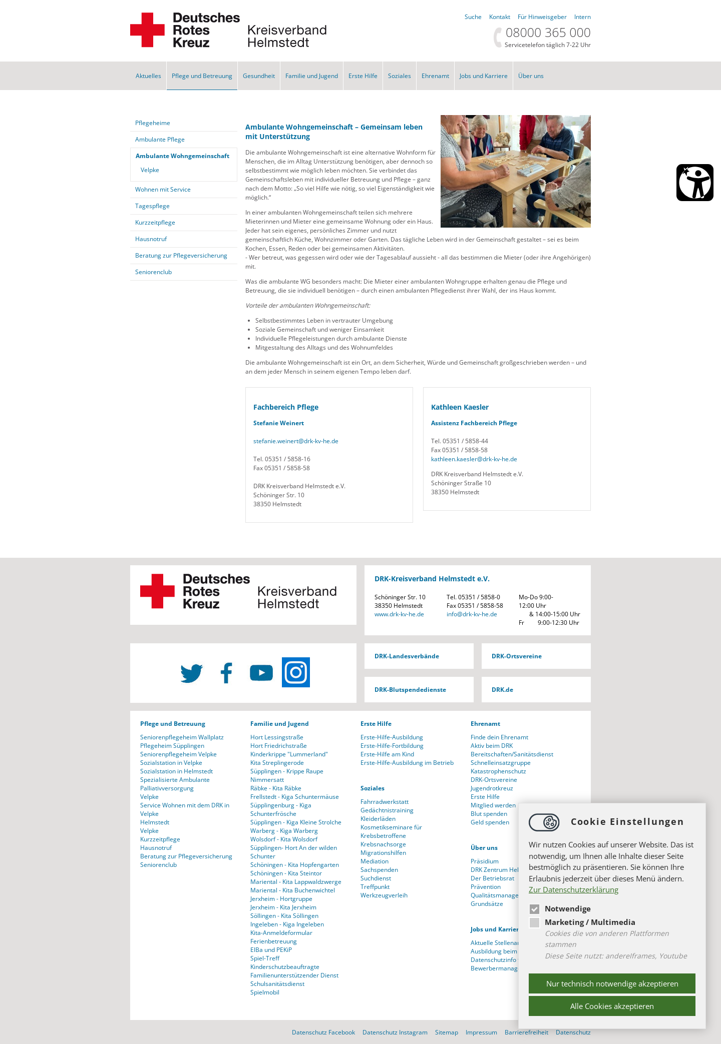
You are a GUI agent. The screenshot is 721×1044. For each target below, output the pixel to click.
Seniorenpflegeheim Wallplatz (182, 737)
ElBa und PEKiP (271, 949)
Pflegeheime (152, 123)
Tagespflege (152, 206)
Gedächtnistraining (387, 810)
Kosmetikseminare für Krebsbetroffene (391, 831)
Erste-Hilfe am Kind (387, 754)
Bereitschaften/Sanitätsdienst (512, 754)
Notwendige (560, 908)
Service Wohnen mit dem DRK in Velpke (184, 809)
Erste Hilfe (363, 76)
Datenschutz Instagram (395, 1032)
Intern (582, 17)
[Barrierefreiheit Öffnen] (694, 182)
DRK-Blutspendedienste (410, 689)
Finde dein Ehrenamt (499, 737)
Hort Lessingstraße (276, 737)
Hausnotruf (151, 239)
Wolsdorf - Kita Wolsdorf (283, 839)
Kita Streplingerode (277, 762)
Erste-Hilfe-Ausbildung (391, 737)
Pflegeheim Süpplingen (172, 745)
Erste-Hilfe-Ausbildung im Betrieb (407, 762)
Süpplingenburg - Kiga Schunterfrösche (280, 809)
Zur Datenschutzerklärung (573, 889)
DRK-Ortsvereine (517, 656)
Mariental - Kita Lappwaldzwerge (295, 881)
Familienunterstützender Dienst (294, 975)
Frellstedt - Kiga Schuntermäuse (294, 796)
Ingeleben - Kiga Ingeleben (287, 924)
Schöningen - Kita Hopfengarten (294, 864)
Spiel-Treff (264, 958)
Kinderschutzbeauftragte (284, 966)
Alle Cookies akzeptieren (612, 1006)
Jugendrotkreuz (492, 788)
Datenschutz (573, 1032)
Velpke (150, 170)
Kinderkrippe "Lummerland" (289, 754)
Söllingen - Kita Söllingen (284, 915)
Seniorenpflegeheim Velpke (178, 754)
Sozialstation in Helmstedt (176, 771)
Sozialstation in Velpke (171, 762)
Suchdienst (375, 878)
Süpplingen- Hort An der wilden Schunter (293, 851)
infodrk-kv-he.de (472, 614)
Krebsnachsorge (383, 844)
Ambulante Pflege (160, 139)
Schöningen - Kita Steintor (286, 873)
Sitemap (446, 1032)
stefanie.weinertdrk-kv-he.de (295, 441)
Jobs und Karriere (484, 76)
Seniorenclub (153, 272)
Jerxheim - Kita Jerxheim (283, 907)
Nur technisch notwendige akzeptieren (612, 983)
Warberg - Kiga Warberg (284, 830)
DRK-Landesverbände (407, 656)
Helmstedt (154, 822)
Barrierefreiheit (526, 1032)
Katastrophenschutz (498, 771)
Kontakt (499, 17)
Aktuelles (148, 76)
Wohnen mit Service (163, 189)
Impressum (481, 1032)
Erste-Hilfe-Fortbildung (392, 745)
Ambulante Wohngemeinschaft (182, 156)
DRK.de (502, 689)
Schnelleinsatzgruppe (501, 762)
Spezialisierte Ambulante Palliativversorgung (175, 783)
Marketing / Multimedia (582, 922)
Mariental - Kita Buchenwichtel (292, 890)
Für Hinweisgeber (542, 17)
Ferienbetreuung (273, 941)
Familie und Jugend (311, 76)
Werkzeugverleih (384, 895)
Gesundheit (259, 76)
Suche (473, 17)
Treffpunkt (375, 886)
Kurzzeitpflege (155, 222)
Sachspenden (379, 869)
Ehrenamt (435, 76)
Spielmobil (264, 992)
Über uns (531, 76)
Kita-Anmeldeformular (281, 932)
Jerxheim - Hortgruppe (281, 898)
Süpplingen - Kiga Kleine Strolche (295, 822)
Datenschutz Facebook (323, 1032)
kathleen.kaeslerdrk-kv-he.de (474, 459)
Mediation (374, 861)
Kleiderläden (378, 818)
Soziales (399, 76)
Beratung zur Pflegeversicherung (181, 255)
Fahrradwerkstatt (384, 801)
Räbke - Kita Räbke (275, 788)
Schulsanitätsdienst (277, 983)
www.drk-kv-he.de (399, 614)
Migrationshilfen (383, 852)
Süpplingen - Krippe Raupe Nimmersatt (286, 775)
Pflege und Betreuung (202, 76)
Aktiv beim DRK (492, 745)
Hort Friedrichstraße (278, 745)
